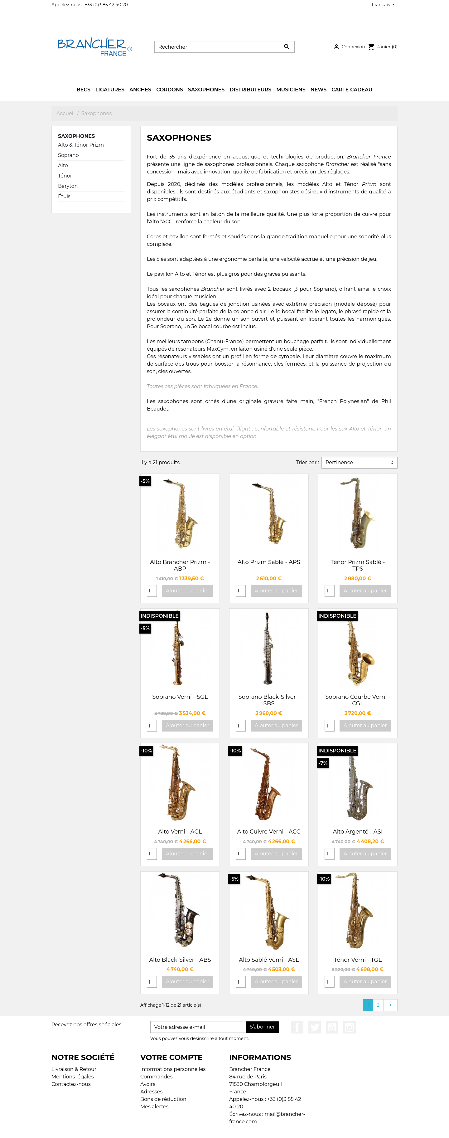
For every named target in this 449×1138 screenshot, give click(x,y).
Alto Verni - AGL (180, 831)
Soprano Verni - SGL (180, 696)
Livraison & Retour (73, 1069)
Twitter (314, 1027)
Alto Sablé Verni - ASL (269, 959)
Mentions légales (72, 1077)
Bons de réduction (163, 1099)
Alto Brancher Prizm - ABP (180, 565)
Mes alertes (154, 1107)
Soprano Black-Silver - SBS (269, 700)
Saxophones (76, 136)
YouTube (332, 1027)
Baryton (68, 186)
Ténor (65, 176)
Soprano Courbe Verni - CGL (357, 700)
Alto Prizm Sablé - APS (269, 562)
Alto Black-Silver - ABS (180, 959)
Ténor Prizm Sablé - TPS (358, 565)
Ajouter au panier (187, 591)
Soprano (68, 155)
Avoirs (147, 1084)
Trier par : (307, 462)
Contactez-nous (71, 1084)
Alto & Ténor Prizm (81, 145)
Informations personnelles (172, 1069)
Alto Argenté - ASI (358, 831)
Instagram (349, 1027)
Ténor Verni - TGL (358, 959)
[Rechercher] (224, 47)
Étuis (64, 196)
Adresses (151, 1092)
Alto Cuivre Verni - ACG (269, 831)
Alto (63, 165)
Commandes (156, 1077)
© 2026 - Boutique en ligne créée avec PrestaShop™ (226, 1129)
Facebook (297, 1027)
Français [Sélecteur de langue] (381, 4)
